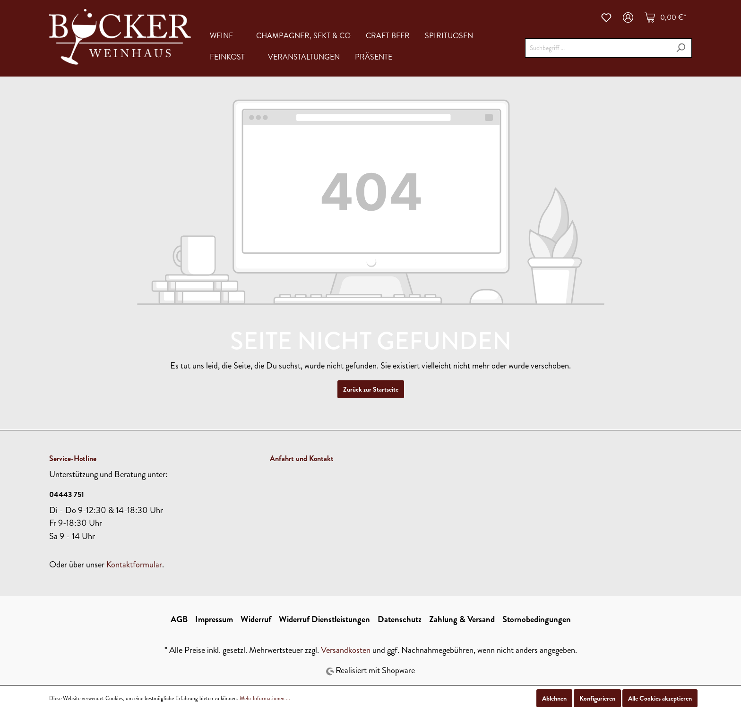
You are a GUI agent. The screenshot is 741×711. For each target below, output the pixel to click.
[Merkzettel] (606, 17)
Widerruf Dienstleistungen (324, 619)
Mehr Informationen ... (265, 698)
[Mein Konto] (628, 17)
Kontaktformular (134, 564)
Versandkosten (345, 650)
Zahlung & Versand (462, 619)
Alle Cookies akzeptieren (660, 698)
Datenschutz (400, 619)
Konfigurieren (597, 698)
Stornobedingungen (536, 619)
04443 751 (66, 494)
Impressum (214, 619)
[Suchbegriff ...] (597, 48)
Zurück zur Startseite (370, 389)
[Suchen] (681, 48)
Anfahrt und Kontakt (302, 458)
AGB (179, 619)
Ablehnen (554, 698)
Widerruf (256, 619)
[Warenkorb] (665, 17)
